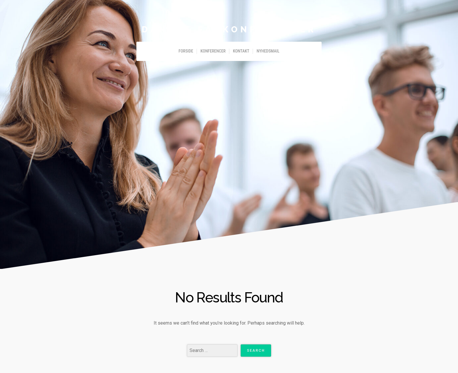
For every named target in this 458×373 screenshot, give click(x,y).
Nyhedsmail (267, 51)
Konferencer (212, 51)
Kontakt (241, 51)
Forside (185, 51)
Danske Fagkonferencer (229, 29)
